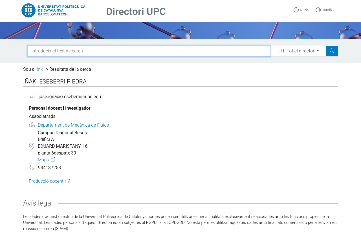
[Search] (332, 51)
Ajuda (301, 10)
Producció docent (46, 181)
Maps (43, 159)
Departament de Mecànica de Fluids (73, 125)
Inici (41, 69)
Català (324, 10)
